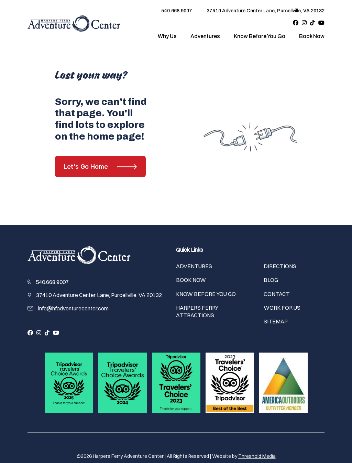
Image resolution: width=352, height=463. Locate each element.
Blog (271, 279)
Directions (280, 266)
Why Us (167, 36)
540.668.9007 (176, 10)
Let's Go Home (86, 166)
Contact (277, 293)
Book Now (311, 36)
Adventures (205, 36)
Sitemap (276, 321)
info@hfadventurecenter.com (73, 308)
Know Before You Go (259, 36)
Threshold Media (257, 456)
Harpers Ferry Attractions (197, 311)
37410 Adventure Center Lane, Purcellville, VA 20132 (265, 10)
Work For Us (282, 307)
